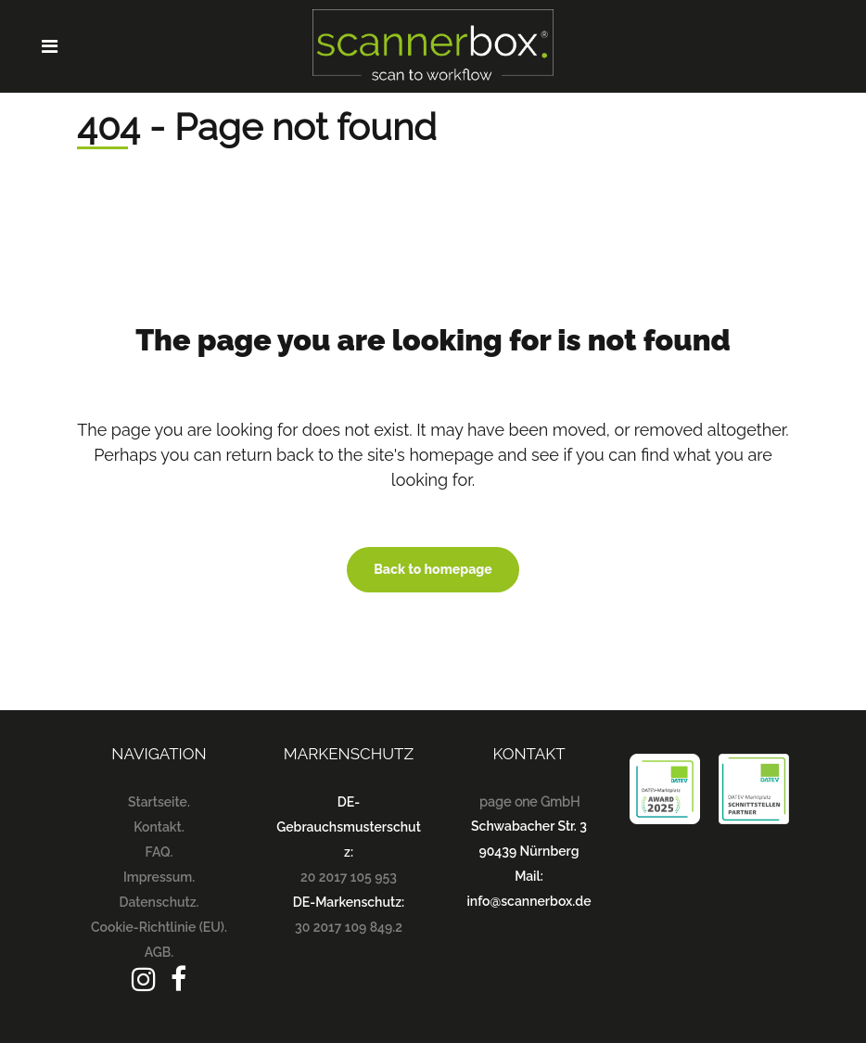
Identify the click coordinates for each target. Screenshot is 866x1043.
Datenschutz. (158, 902)
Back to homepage (433, 569)
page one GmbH (529, 802)
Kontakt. (159, 827)
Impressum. (159, 877)
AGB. (159, 952)
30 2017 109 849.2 (348, 927)
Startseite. (159, 802)
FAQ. (159, 852)
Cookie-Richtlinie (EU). (159, 927)
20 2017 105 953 (348, 877)
